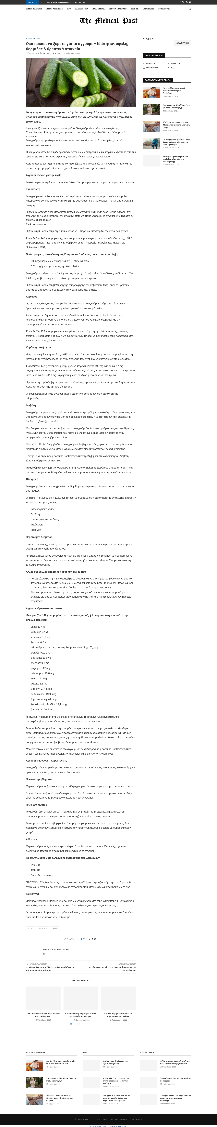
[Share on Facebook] (86, 939)
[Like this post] (84, 939)
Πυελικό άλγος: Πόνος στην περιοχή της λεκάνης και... (43, 1015)
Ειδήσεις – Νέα (81, 9)
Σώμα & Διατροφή (34, 9)
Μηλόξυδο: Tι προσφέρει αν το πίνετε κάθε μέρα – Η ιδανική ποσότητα (116, 1081)
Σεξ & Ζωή (135, 9)
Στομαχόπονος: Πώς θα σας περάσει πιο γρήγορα (175, 1079)
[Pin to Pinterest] (92, 939)
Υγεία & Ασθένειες (54, 9)
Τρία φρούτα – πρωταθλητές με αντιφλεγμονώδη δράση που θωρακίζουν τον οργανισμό (116, 1098)
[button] (42, 2)
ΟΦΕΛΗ (54, 928)
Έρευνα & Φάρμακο (118, 9)
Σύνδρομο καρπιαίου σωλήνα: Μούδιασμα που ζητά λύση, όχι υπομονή (176, 125)
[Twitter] (183, 2)
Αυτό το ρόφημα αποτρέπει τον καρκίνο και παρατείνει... (118, 1015)
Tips (69, 9)
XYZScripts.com (121, 1126)
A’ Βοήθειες (148, 9)
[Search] (189, 9)
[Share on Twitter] (89, 939)
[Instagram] (186, 2)
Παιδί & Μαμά (98, 9)
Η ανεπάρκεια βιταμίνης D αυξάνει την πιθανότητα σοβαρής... (81, 1015)
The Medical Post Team (49, 53)
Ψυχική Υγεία (164, 9)
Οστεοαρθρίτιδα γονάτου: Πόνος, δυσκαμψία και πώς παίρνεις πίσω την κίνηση (177, 142)
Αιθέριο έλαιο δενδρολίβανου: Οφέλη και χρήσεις (115, 1062)
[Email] (190, 2)
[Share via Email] (95, 939)
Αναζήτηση (148, 38)
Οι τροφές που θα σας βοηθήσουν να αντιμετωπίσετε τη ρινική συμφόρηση (175, 1098)
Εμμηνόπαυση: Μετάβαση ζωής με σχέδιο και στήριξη (177, 106)
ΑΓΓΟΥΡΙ (31, 928)
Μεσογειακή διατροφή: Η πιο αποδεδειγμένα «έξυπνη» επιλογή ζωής (175, 159)
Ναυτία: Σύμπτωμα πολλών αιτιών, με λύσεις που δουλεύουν (71, 2)
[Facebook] (179, 2)
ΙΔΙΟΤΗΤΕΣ (43, 928)
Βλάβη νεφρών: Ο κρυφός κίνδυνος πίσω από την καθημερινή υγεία (175, 1062)
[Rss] (179, 67)
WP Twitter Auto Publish (98, 1126)
